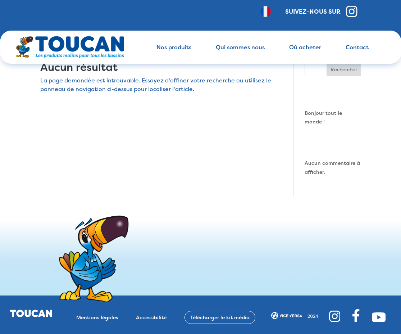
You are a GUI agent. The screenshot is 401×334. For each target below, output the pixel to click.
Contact (357, 47)
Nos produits (173, 47)
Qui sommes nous (240, 47)
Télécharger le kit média (220, 317)
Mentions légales (97, 317)
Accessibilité (151, 317)
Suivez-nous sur (321, 11)
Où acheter (305, 47)
